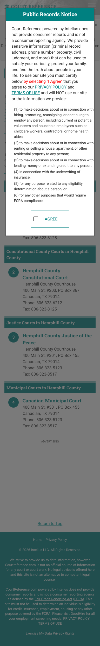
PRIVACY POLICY (50, 87)
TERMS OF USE (26, 92)
